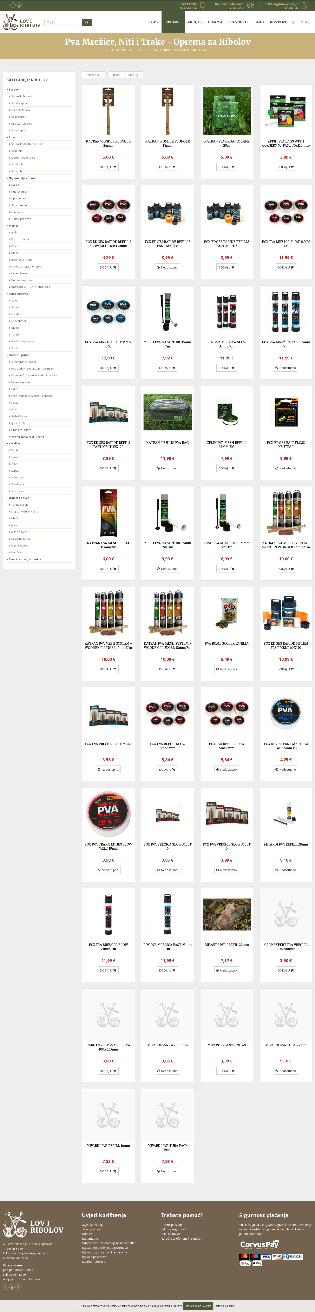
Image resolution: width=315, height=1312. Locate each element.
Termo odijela (19, 504)
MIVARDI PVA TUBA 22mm (286, 1045)
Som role (16, 171)
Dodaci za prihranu (23, 280)
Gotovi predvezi (21, 219)
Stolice (15, 307)
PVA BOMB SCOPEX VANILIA (227, 643)
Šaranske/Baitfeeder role (27, 144)
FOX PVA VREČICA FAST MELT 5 (108, 746)
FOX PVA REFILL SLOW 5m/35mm (227, 746)
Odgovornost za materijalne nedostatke (108, 1243)
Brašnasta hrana (21, 259)
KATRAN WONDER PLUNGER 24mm (108, 143)
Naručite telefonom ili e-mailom (182, 1238)
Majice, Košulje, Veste (24, 511)
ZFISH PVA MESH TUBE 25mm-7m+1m (227, 545)
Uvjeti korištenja (93, 1225)
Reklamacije (90, 1238)
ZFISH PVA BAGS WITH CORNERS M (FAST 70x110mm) (286, 143)
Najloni (15, 185)
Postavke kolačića (224, 1306)
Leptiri (15, 470)
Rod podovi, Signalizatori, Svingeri (32, 368)
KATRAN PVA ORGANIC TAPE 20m (226, 143)
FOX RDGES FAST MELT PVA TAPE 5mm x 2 (286, 746)
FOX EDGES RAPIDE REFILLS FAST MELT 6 (227, 244)
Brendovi (237, 22)
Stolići (15, 348)
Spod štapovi (19, 103)
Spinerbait (17, 477)
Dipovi (15, 253)
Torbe (15, 334)
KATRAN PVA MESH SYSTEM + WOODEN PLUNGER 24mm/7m (286, 545)
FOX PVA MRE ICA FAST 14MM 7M (108, 344)
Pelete (15, 246)
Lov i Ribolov (116, 50)
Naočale (16, 552)
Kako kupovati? (171, 1234)
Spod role (17, 164)
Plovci (15, 409)
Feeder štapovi (20, 110)
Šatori (15, 300)
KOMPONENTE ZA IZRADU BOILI (30, 287)
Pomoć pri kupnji (172, 1225)
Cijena (116, 75)
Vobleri (15, 450)
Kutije (14, 402)
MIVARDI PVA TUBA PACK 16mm (168, 1148)
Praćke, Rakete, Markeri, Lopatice (32, 396)
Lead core (17, 212)
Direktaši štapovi (21, 123)
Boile (14, 232)
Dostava (87, 1234)
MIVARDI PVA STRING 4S (227, 1045)
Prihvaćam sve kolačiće (198, 1306)
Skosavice (17, 491)
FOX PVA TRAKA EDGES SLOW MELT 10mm (108, 846)
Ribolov (171, 22)
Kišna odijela (19, 532)
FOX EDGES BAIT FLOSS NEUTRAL (286, 445)
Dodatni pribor (158, 50)
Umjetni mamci (20, 273)
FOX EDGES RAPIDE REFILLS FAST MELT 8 (167, 244)
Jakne (14, 525)
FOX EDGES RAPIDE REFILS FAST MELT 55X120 (108, 445)
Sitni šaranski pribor (23, 362)
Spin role (16, 151)
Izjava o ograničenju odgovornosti (105, 1248)
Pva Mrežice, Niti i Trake (191, 50)
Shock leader (19, 205)
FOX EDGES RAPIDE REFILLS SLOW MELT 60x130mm (108, 244)
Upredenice (18, 198)
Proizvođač (93, 75)
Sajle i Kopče (19, 416)
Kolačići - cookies (93, 1262)
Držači (15, 328)
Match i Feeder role (23, 157)
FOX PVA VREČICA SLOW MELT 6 (168, 846)
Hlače (14, 518)
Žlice (14, 464)
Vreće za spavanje (23, 341)
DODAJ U (108, 167)
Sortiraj (134, 75)
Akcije (194, 22)
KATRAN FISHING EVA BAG (167, 443)
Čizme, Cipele (19, 545)
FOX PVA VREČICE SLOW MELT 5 (227, 846)
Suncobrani (18, 321)
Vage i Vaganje (20, 382)
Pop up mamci (20, 239)
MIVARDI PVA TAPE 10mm (167, 1045)
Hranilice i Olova (21, 430)
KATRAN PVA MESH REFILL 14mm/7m (108, 545)
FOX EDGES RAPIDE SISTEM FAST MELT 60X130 (286, 646)
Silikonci (16, 457)
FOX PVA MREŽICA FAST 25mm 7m (167, 947)
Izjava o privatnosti (94, 1257)
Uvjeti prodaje (91, 1229)
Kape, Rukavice (21, 539)
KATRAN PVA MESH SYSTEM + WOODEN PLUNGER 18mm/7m (167, 646)
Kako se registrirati (173, 1229)
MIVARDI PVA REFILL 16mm (108, 1146)
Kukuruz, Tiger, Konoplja (26, 266)
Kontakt (278, 22)
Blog (259, 22)
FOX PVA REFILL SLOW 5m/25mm (167, 746)
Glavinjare (17, 484)
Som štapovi (19, 130)
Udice (14, 389)
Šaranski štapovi (21, 96)
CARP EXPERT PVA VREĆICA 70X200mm (286, 947)
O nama (215, 22)
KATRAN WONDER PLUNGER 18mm (167, 143)
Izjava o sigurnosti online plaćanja (104, 1252)
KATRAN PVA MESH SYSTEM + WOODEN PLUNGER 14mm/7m (108, 646)
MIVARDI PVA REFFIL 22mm (227, 945)
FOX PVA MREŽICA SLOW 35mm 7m (226, 344)
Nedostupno (167, 267)
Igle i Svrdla (18, 423)
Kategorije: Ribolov (27, 79)
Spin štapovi (19, 117)
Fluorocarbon (19, 191)
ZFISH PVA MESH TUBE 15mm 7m (167, 344)
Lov (152, 22)
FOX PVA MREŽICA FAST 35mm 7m (286, 344)
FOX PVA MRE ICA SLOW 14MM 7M (286, 244)
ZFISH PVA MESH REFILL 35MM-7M (227, 445)
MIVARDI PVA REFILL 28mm (286, 844)
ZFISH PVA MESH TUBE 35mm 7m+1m (167, 545)
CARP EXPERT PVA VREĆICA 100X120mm (108, 1047)
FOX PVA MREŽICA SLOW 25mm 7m (108, 947)
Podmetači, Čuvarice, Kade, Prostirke (34, 375)
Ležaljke (16, 314)
